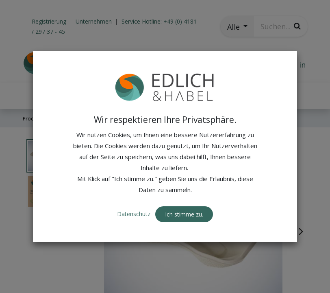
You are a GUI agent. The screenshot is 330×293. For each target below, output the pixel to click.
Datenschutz (134, 214)
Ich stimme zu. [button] (184, 214)
